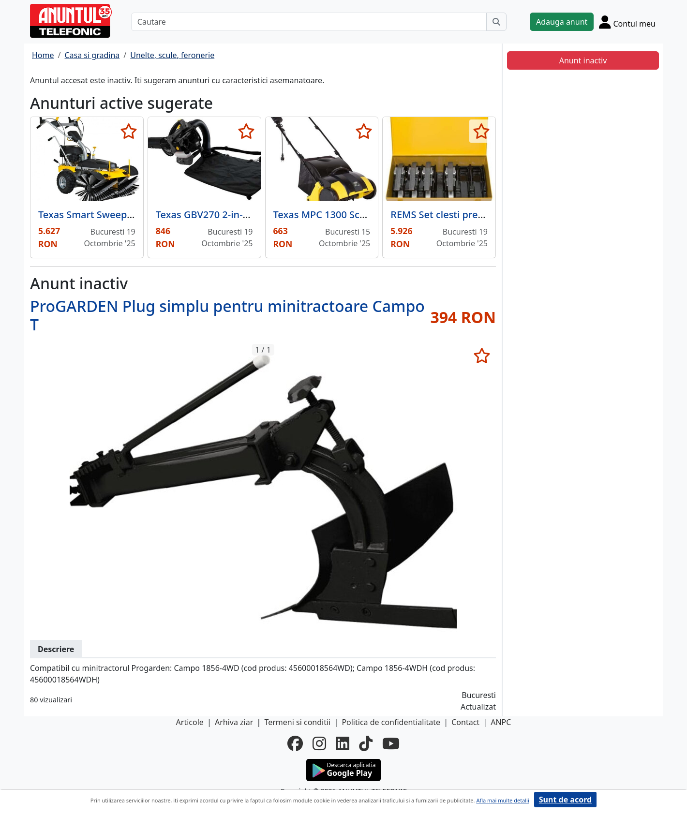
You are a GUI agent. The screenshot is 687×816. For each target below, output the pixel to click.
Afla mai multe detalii (502, 800)
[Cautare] (309, 22)
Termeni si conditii (297, 722)
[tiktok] (366, 743)
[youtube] (391, 743)
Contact (465, 722)
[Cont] (627, 21)
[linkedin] (342, 743)
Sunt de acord (565, 799)
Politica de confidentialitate (391, 722)
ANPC (501, 722)
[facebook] (295, 743)
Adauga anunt (561, 21)
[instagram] (319, 743)
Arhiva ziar (234, 722)
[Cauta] (496, 22)
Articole (190, 722)
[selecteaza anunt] (129, 131)
